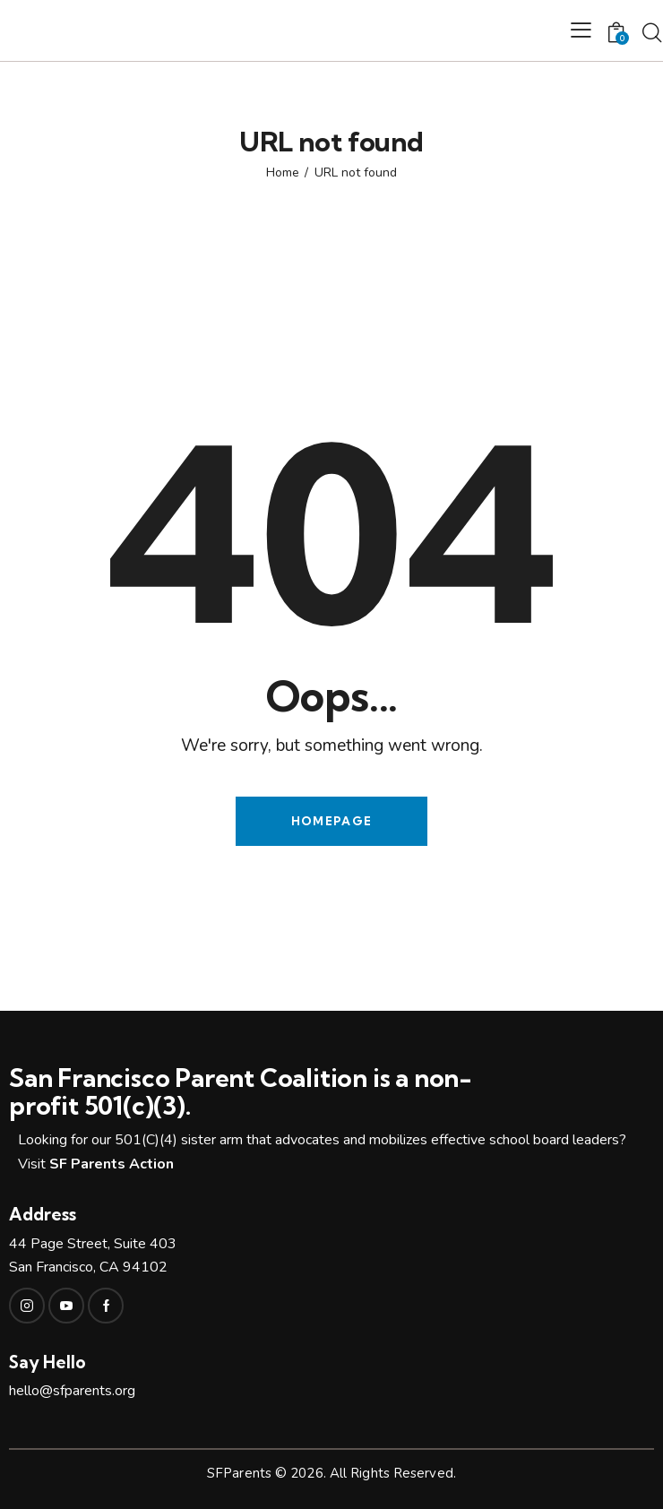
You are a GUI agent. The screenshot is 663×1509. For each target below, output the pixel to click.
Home (282, 172)
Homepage (331, 821)
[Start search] (652, 33)
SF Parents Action (111, 1164)
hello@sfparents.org (72, 1391)
